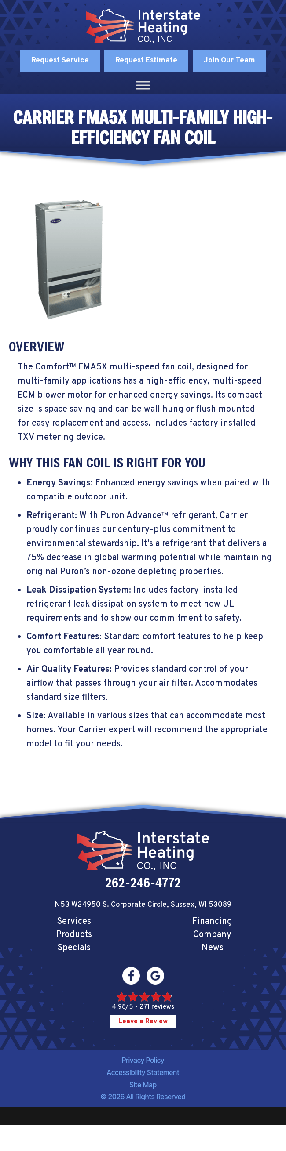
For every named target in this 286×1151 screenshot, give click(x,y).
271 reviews (156, 1007)
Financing (212, 921)
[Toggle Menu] (143, 85)
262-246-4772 (143, 882)
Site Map (143, 1084)
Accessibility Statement (143, 1072)
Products (74, 935)
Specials (74, 948)
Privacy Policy (143, 1060)
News (213, 948)
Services (74, 921)
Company (212, 935)
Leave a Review (143, 1021)
